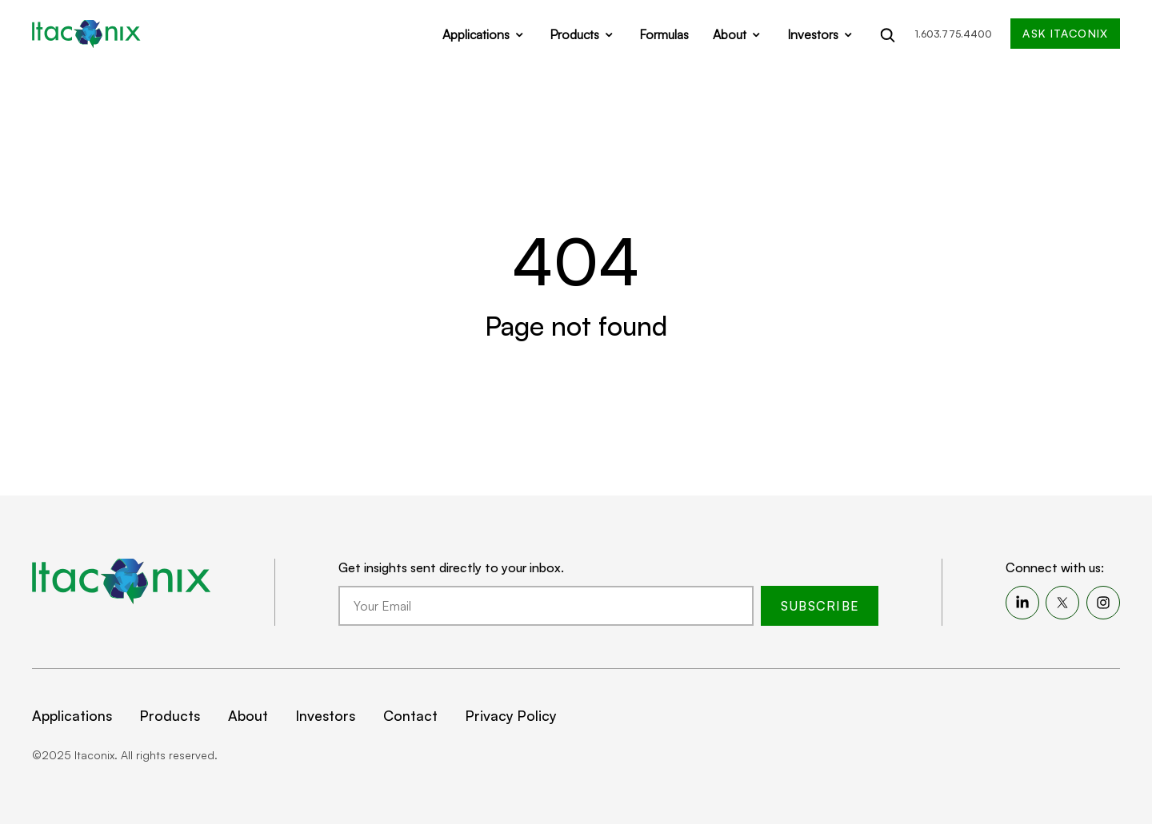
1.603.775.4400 (953, 34)
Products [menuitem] (170, 715)
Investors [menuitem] (325, 715)
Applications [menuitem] (72, 715)
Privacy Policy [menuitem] (511, 715)
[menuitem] (1022, 602)
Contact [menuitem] (410, 715)
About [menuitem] (248, 715)
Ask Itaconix (1064, 33)
